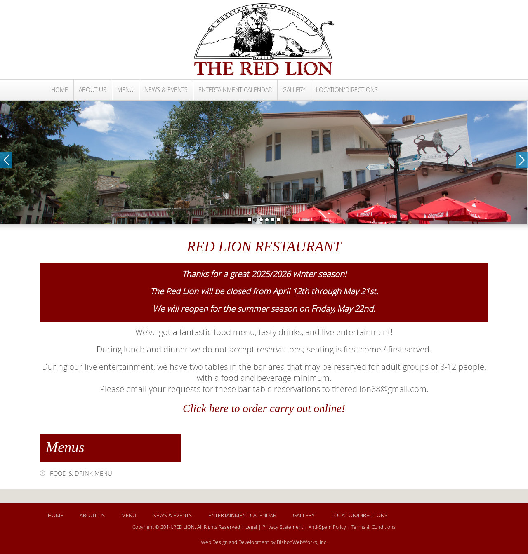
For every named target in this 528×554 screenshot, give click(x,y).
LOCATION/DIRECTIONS (347, 90)
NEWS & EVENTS (166, 90)
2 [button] (255, 220)
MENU (125, 90)
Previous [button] (6, 160)
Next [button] (522, 160)
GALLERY (294, 90)
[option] (264, 162)
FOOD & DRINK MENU (81, 473)
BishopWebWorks (297, 542)
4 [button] (267, 220)
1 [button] (250, 220)
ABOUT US (92, 90)
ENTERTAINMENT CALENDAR (235, 90)
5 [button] (273, 220)
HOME (59, 90)
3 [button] (261, 220)
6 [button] (278, 220)
